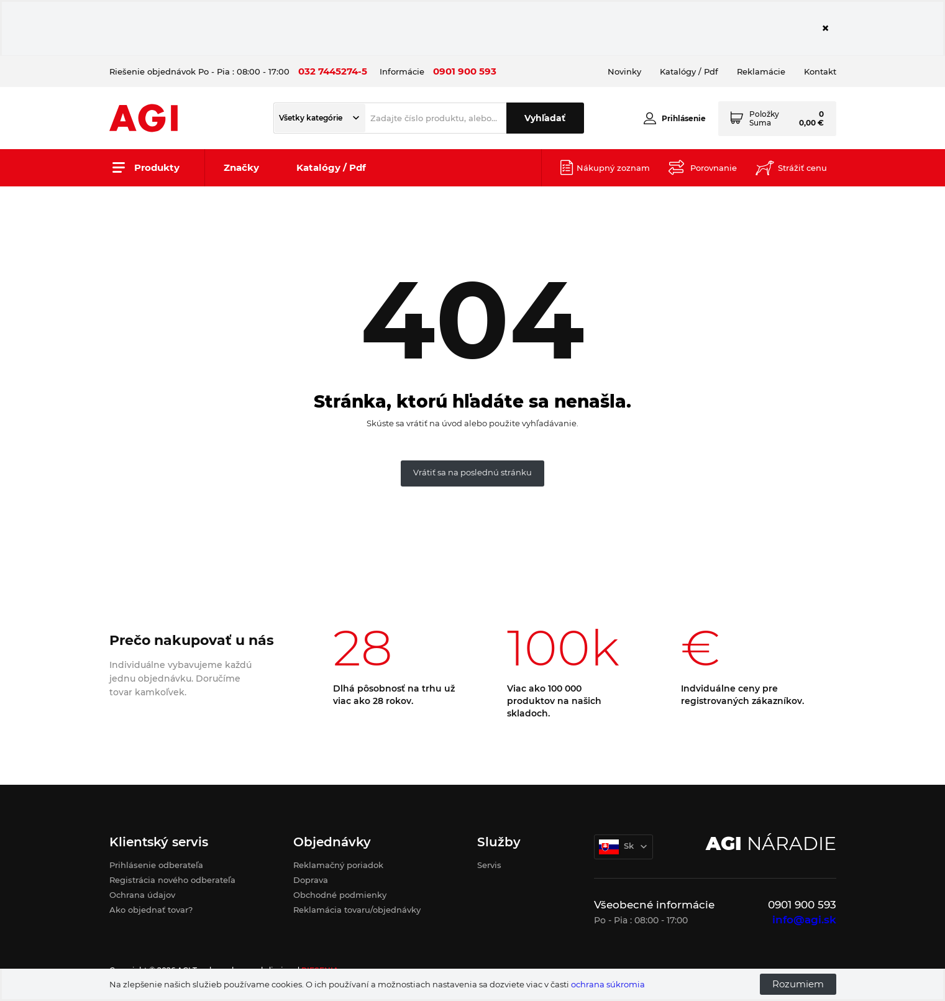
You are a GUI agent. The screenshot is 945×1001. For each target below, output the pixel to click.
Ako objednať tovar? (151, 910)
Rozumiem (798, 984)
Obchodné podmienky (339, 895)
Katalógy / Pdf (331, 167)
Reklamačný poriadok (338, 865)
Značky (241, 167)
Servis (489, 865)
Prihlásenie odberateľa (156, 865)
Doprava (310, 880)
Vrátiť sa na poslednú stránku (472, 472)
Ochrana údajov (142, 895)
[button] (320, 118)
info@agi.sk (804, 919)
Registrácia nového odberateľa (172, 880)
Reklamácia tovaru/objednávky (357, 910)
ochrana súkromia (608, 984)
